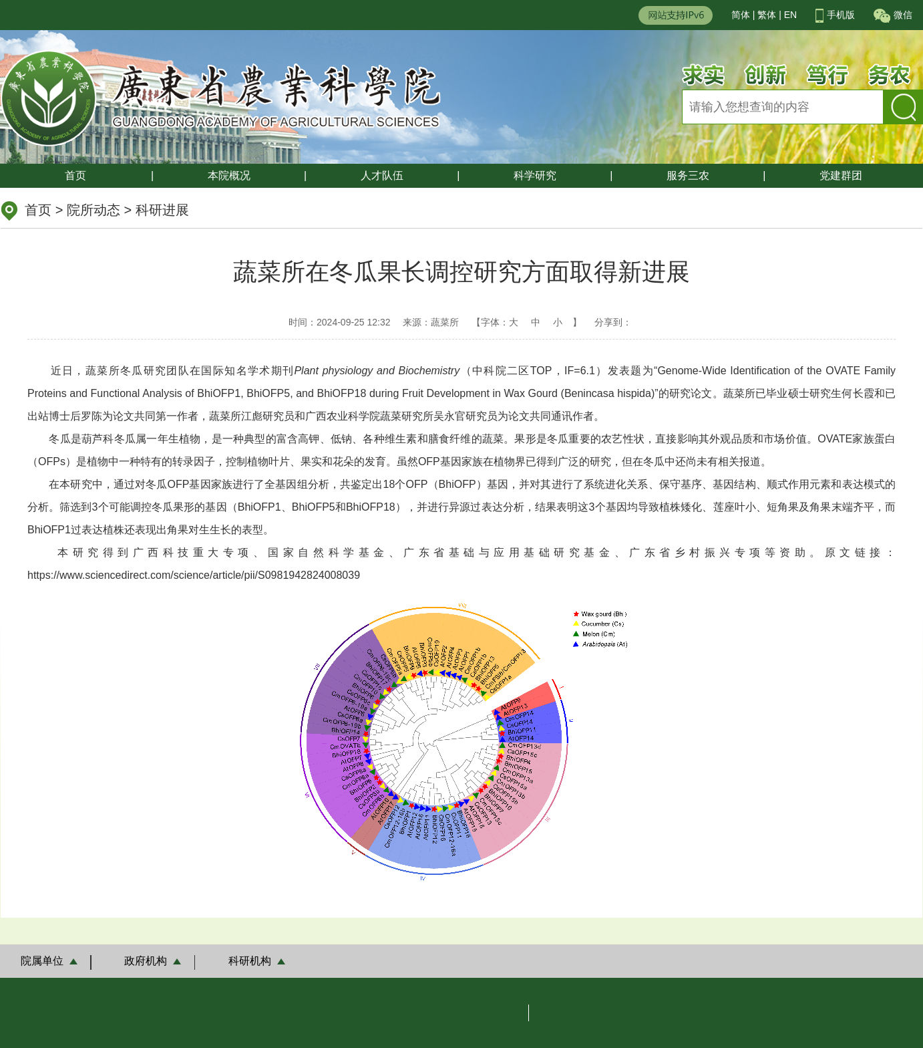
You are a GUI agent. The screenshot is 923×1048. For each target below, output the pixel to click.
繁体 (766, 14)
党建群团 (840, 175)
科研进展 (162, 210)
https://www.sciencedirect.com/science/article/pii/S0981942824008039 (193, 575)
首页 (75, 175)
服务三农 (688, 175)
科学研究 (535, 175)
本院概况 (229, 175)
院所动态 (93, 210)
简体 (740, 14)
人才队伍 (382, 175)
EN (790, 14)
